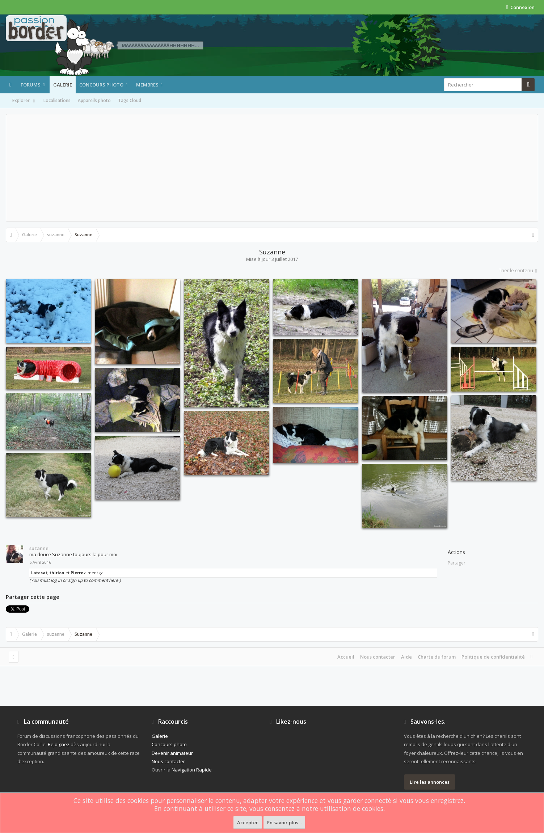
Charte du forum (437, 657)
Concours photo (101, 84)
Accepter (247, 822)
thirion (57, 572)
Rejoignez (58, 744)
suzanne (39, 548)
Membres (147, 84)
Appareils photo (94, 100)
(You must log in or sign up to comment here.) (75, 580)
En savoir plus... (284, 822)
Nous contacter (377, 657)
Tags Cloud (129, 100)
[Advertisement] (272, 168)
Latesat (39, 572)
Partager (456, 563)
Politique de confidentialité (493, 657)
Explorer (24, 101)
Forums (31, 84)
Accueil (345, 657)
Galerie (62, 84)
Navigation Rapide (192, 769)
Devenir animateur (172, 753)
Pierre (77, 572)
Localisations (57, 100)
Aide (406, 657)
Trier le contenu (518, 270)
